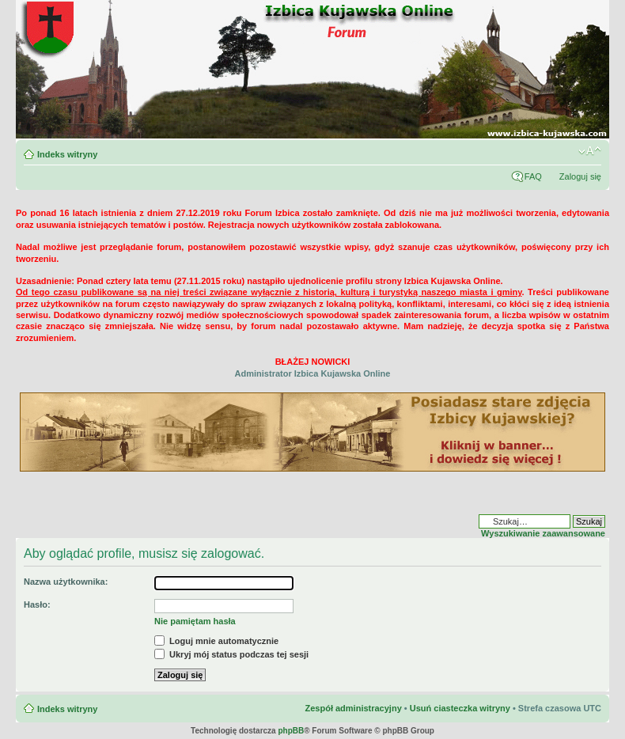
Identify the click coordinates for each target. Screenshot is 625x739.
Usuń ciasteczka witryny (460, 708)
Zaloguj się (580, 176)
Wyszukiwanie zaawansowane (543, 533)
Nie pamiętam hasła (195, 621)
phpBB (291, 730)
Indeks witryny (67, 154)
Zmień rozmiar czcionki (589, 151)
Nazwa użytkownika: (66, 581)
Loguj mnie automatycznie (216, 641)
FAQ (533, 176)
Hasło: (37, 604)
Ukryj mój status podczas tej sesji (231, 654)
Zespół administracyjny (353, 708)
